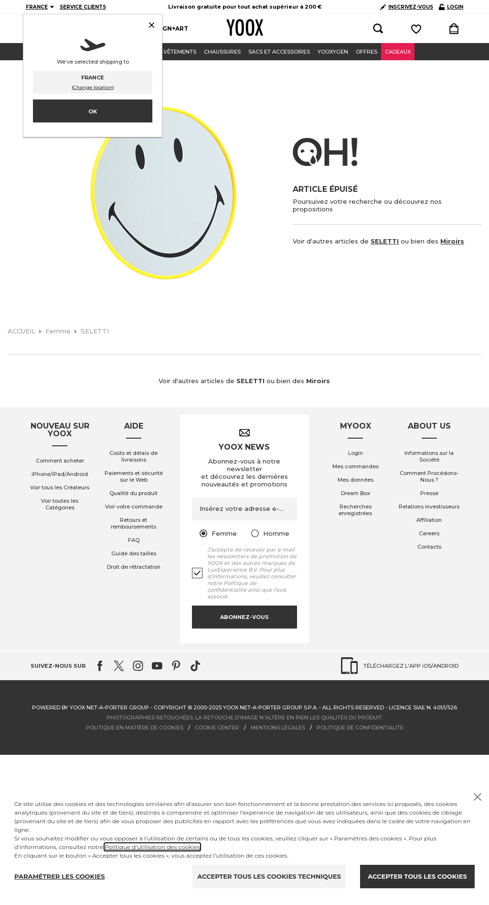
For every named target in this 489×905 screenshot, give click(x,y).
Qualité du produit (133, 493)
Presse (429, 493)
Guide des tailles (133, 553)
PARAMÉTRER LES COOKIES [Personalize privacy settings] (59, 876)
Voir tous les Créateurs (59, 487)
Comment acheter (60, 460)
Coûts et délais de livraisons (133, 456)
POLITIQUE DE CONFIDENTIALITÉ (360, 727)
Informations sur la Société (429, 456)
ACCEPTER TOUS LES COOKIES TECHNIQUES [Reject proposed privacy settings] (269, 876)
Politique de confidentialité (231, 586)
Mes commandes (355, 466)
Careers (429, 533)
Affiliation (429, 520)
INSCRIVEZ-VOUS (406, 7)
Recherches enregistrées (355, 510)
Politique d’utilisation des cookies (152, 846)
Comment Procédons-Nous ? (429, 476)
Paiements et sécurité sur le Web (134, 476)
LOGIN (451, 7)
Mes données (355, 479)
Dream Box (355, 493)
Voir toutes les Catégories (59, 504)
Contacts (429, 546)
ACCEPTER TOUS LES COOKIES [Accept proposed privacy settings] (417, 876)
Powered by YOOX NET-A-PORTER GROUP (90, 707)
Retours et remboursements (133, 523)
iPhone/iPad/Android (60, 474)
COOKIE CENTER (217, 727)
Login (355, 453)
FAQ (133, 540)
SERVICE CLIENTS (83, 7)
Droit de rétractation (133, 566)
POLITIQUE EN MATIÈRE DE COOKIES (134, 727)
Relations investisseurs (429, 506)
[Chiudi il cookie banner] (477, 797)
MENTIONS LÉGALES (278, 727)
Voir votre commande (133, 506)
